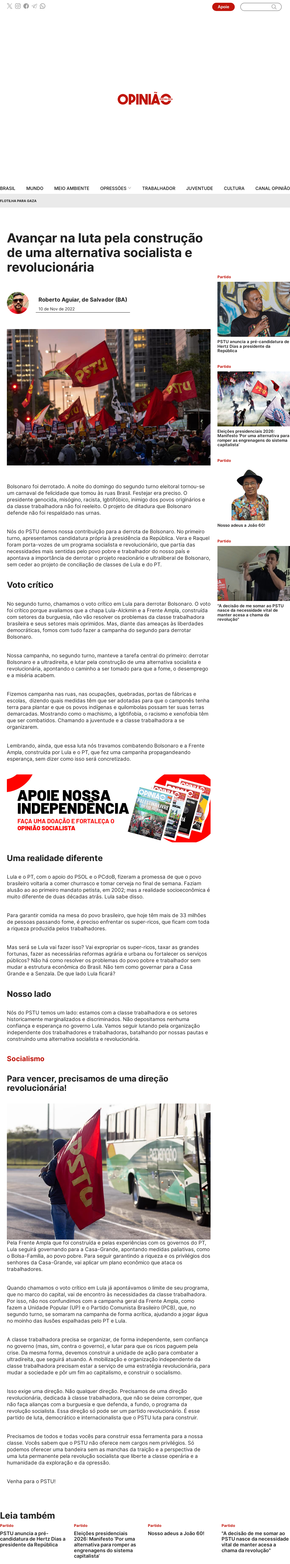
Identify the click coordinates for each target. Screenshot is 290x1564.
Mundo (34, 188)
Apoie (223, 6)
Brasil (7, 188)
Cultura (234, 188)
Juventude (199, 188)
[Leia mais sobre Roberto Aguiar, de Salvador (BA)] (20, 303)
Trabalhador (158, 188)
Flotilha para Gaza (18, 201)
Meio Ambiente (71, 188)
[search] (274, 6)
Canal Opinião (272, 188)
